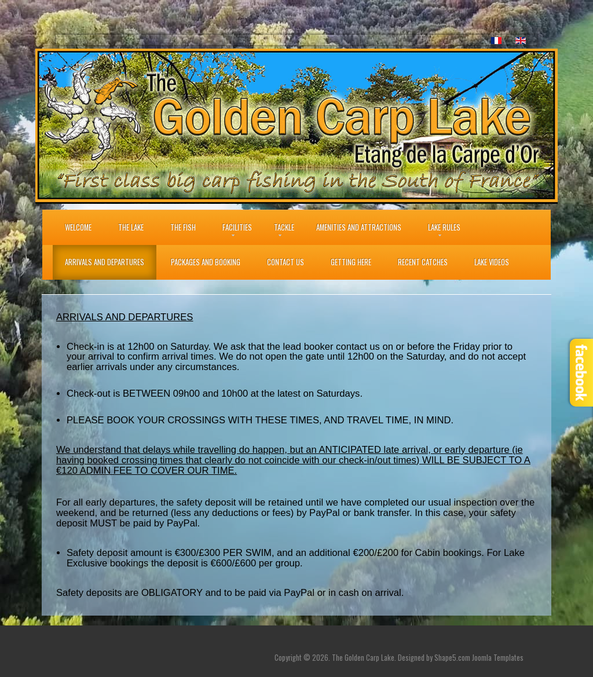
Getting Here (351, 262)
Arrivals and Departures (104, 262)
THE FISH (183, 227)
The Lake (131, 227)
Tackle (284, 227)
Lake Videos (491, 262)
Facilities (237, 227)
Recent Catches (423, 262)
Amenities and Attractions (358, 227)
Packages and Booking (205, 262)
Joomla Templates (498, 657)
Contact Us (285, 262)
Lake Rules (444, 227)
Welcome (78, 227)
